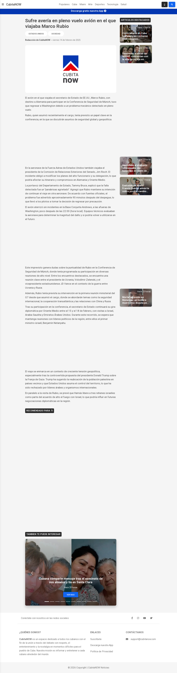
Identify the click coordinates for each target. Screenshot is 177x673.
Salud (123, 4)
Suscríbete (96, 639)
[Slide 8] (84, 601)
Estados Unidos (36, 34)
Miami (82, 4)
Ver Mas (71, 595)
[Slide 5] (68, 601)
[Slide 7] (79, 601)
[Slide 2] (52, 601)
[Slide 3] (57, 601)
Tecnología (112, 4)
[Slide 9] (89, 601)
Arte (90, 4)
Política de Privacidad (101, 651)
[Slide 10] (94, 601)
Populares (64, 4)
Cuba (74, 4)
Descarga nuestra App (101, 645)
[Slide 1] (47, 601)
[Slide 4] (63, 601)
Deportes (100, 4)
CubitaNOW (13, 4)
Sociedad (56, 34)
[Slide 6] (73, 601)
